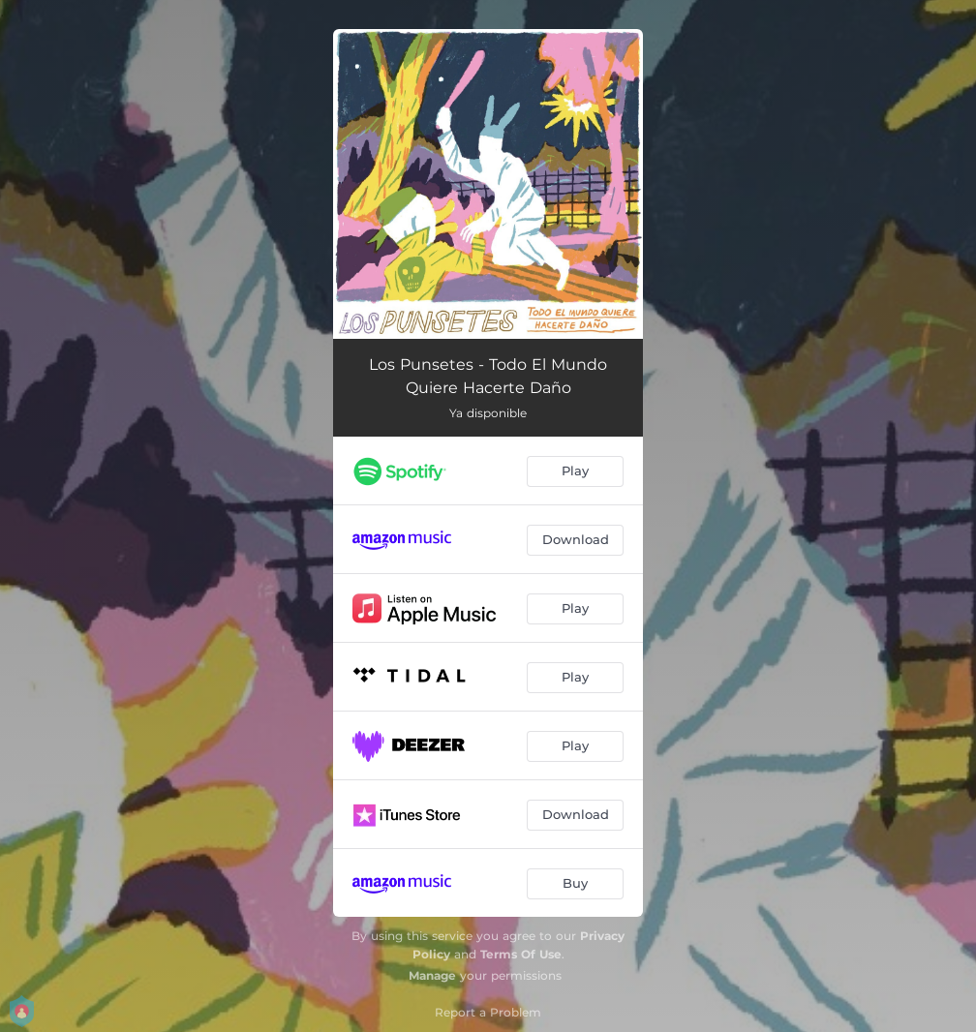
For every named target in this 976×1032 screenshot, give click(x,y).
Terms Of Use (521, 954)
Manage (432, 975)
